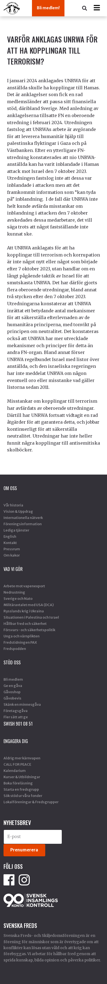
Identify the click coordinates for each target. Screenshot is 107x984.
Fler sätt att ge (16, 717)
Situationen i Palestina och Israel (31, 617)
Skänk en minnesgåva (22, 704)
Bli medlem (13, 679)
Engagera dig (16, 741)
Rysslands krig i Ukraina (24, 611)
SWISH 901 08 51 (18, 723)
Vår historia (13, 505)
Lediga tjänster (16, 530)
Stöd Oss (12, 662)
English (10, 536)
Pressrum (12, 549)
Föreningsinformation (23, 524)
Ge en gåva (13, 685)
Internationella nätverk (23, 517)
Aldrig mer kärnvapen (22, 758)
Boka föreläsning (18, 783)
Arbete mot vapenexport (24, 586)
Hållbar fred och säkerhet (25, 623)
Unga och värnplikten (22, 636)
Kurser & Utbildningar (22, 777)
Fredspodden (15, 648)
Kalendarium (15, 770)
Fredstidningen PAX (20, 642)
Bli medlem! (48, 7)
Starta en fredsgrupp (21, 789)
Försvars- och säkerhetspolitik (29, 630)
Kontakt (10, 542)
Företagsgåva (16, 710)
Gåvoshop (12, 692)
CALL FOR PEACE (17, 764)
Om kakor (12, 555)
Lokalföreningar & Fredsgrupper (31, 802)
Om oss (10, 488)
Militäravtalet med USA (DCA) (29, 605)
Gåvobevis (12, 698)
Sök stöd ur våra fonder (23, 795)
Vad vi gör (13, 569)
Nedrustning (14, 592)
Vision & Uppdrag (18, 511)
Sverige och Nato (18, 598)
